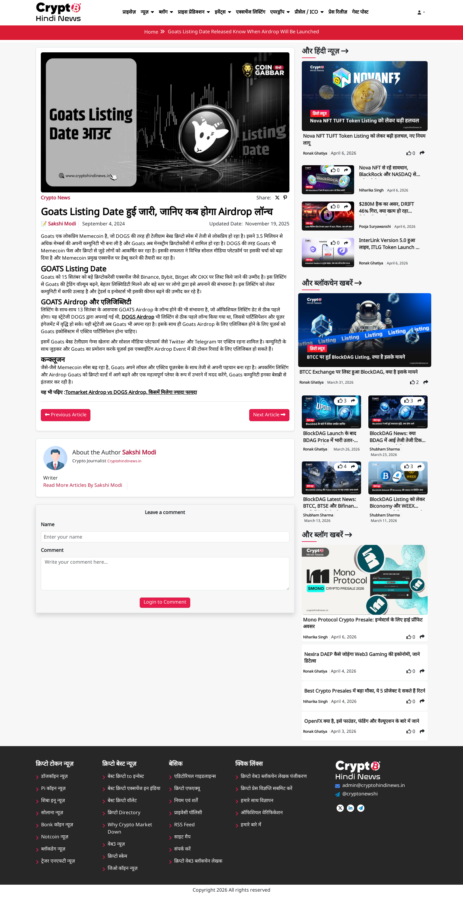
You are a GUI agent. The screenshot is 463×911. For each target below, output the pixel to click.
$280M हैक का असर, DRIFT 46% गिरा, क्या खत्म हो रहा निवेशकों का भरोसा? (388, 208)
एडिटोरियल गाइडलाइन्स (195, 784)
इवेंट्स (221, 12)
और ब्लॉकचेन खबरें (334, 283)
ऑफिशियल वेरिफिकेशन (262, 820)
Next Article (269, 426)
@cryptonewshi (359, 801)
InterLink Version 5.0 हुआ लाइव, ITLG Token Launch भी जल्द (389, 244)
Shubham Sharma (385, 449)
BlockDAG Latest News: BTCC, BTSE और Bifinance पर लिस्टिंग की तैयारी (331, 503)
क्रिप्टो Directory (124, 820)
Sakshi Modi (62, 236)
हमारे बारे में (251, 832)
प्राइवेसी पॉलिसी (188, 820)
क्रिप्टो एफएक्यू (187, 796)
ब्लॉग (161, 12)
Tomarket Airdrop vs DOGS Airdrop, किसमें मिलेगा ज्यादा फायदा (135, 404)
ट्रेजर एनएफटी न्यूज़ (58, 868)
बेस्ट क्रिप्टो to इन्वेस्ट (126, 784)
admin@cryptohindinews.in (373, 792)
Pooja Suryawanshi (376, 226)
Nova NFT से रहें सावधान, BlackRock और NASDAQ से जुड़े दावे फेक (389, 172)
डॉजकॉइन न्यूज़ (54, 784)
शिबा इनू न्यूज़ (53, 808)
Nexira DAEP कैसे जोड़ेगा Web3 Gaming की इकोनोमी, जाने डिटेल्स (364, 658)
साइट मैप (182, 844)
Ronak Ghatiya (316, 153)
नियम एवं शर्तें (186, 808)
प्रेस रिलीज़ (342, 12)
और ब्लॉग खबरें (328, 535)
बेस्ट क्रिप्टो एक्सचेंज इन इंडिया (134, 796)
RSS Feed (184, 832)
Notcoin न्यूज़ (54, 844)
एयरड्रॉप (281, 12)
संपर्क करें (182, 856)
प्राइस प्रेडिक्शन (191, 12)
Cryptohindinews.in (123, 472)
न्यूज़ (142, 12)
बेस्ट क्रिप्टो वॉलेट (122, 808)
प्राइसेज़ (123, 12)
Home (150, 32)
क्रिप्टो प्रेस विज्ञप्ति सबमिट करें (267, 796)
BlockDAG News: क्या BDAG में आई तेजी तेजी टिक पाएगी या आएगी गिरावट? (397, 437)
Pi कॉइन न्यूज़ (53, 796)
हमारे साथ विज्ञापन (257, 808)
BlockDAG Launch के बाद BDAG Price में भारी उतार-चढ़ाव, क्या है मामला (331, 437)
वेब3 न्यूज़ (116, 851)
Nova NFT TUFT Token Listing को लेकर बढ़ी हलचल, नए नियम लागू (361, 139)
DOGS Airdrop (138, 329)
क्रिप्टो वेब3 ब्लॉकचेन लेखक (198, 868)
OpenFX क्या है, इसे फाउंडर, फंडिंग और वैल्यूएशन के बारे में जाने (364, 728)
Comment (52, 562)
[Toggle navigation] (421, 13)
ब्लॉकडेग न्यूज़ (53, 856)
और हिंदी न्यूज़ (326, 51)
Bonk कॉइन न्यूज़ (57, 832)
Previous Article (65, 426)
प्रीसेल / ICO (312, 12)
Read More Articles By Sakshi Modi (82, 497)
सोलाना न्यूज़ (52, 820)
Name (48, 536)
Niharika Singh (372, 190)
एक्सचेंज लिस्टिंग (250, 12)
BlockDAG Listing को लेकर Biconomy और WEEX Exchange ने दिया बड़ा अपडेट (395, 503)
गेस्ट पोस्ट (366, 12)
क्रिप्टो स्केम (118, 863)
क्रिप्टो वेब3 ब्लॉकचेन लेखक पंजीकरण (274, 784)
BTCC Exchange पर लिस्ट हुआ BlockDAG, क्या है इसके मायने (360, 372)
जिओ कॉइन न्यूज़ (123, 876)
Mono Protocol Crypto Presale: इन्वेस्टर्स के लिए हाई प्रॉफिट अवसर (364, 623)
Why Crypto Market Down (130, 836)
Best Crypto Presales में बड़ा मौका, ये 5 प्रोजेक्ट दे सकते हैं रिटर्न (361, 694)
